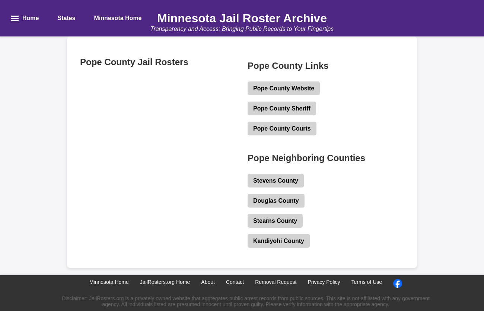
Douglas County (276, 201)
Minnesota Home (109, 282)
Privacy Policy (324, 282)
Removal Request (275, 282)
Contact (235, 282)
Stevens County (275, 180)
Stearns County (275, 221)
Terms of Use (366, 282)
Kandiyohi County (278, 241)
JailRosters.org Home (165, 282)
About (208, 282)
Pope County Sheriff (282, 108)
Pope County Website (283, 88)
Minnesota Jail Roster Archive (242, 18)
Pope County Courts (282, 128)
